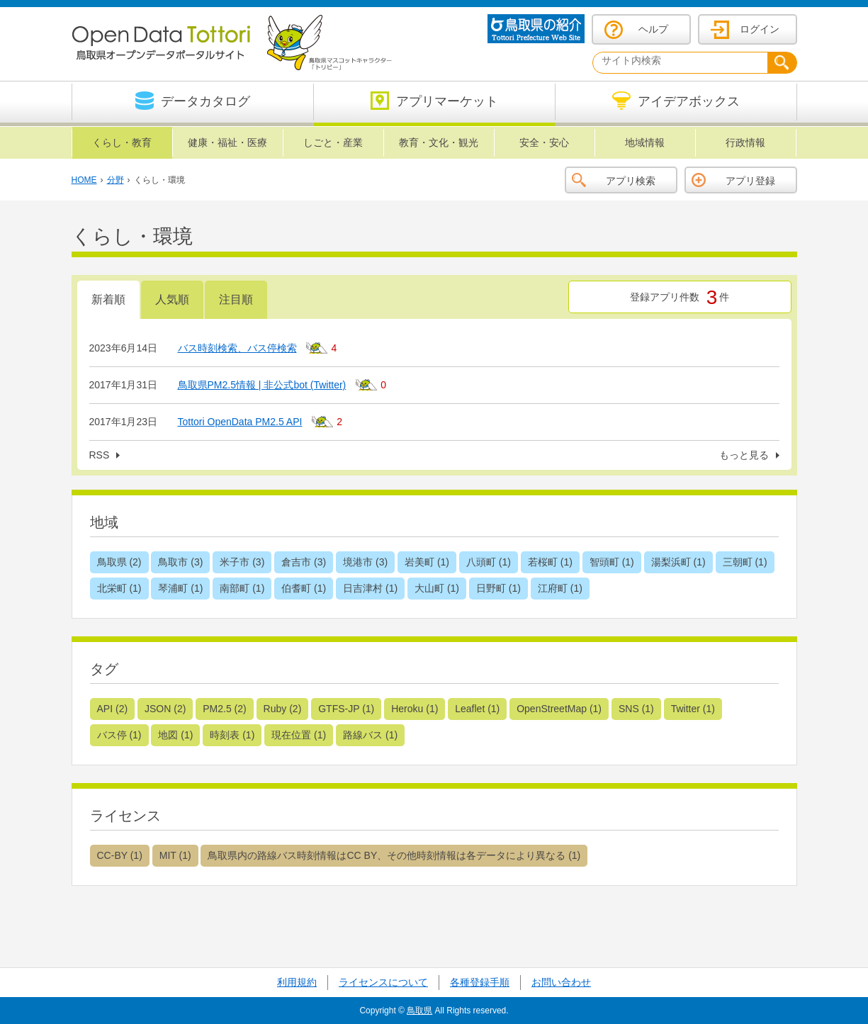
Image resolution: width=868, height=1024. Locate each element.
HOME (84, 180)
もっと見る (744, 455)
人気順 (172, 299)
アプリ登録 (750, 180)
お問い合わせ (561, 982)
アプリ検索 (630, 180)
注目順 (236, 299)
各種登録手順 (479, 982)
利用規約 (297, 982)
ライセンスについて (383, 982)
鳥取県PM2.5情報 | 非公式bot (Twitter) (262, 384)
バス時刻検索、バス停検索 (237, 348)
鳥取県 (419, 1010)
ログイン (759, 29)
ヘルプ (653, 29)
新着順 (108, 299)
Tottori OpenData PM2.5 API (240, 421)
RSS (99, 455)
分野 (115, 180)
